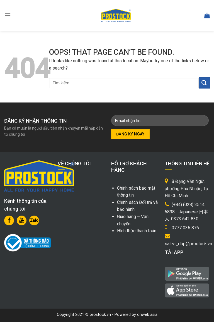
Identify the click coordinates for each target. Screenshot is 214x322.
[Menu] (7, 15)
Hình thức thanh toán (136, 230)
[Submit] (204, 82)
